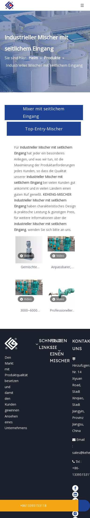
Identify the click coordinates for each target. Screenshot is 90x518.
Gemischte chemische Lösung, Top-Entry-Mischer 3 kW (29, 267)
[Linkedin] (75, 494)
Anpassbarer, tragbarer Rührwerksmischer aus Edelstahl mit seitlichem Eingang (61, 267)
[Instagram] (75, 513)
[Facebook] (75, 488)
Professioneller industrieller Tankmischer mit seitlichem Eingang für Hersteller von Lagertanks (61, 310)
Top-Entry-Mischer (44, 129)
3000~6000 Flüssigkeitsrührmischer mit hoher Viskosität (29, 310)
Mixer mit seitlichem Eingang (43, 112)
